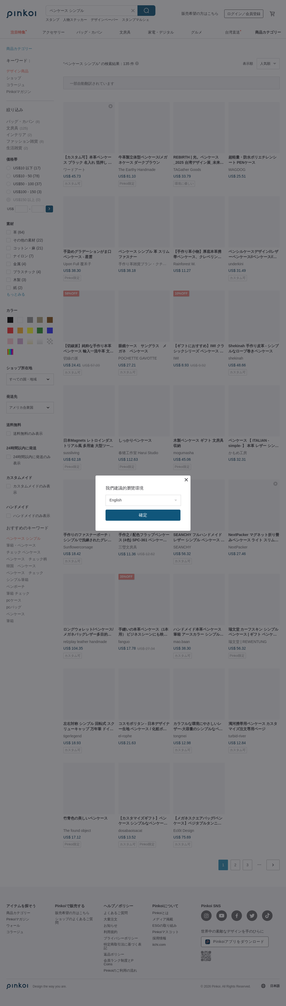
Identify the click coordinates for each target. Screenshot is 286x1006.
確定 (143, 515)
